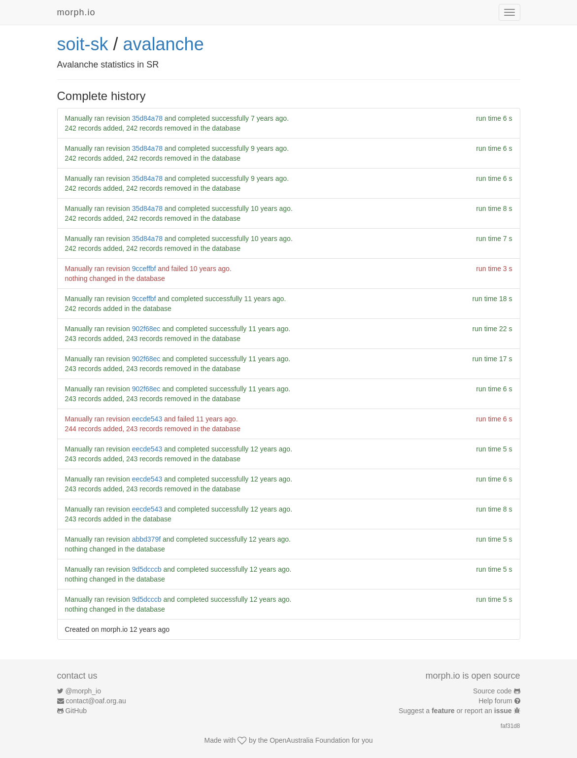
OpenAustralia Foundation (310, 740)
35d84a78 (147, 118)
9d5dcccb (147, 569)
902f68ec (146, 329)
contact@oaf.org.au (96, 701)
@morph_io (83, 691)
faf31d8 (510, 726)
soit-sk (82, 44)
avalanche (163, 44)
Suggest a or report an (456, 711)
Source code (492, 691)
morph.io (76, 12)
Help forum (495, 701)
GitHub (76, 711)
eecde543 (147, 419)
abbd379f (146, 539)
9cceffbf (144, 269)
